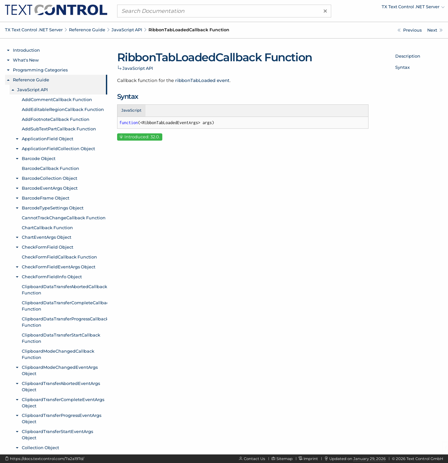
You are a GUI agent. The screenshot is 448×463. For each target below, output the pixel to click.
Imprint (311, 458)
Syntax (402, 67)
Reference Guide (87, 29)
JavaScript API (127, 29)
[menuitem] (387, 8)
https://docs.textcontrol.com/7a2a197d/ (47, 458)
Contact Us (254, 458)
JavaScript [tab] (131, 110)
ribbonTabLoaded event (202, 80)
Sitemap (284, 458)
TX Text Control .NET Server (34, 29)
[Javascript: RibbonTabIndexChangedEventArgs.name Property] (410, 30)
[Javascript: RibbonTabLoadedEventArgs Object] (435, 30)
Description (407, 56)
